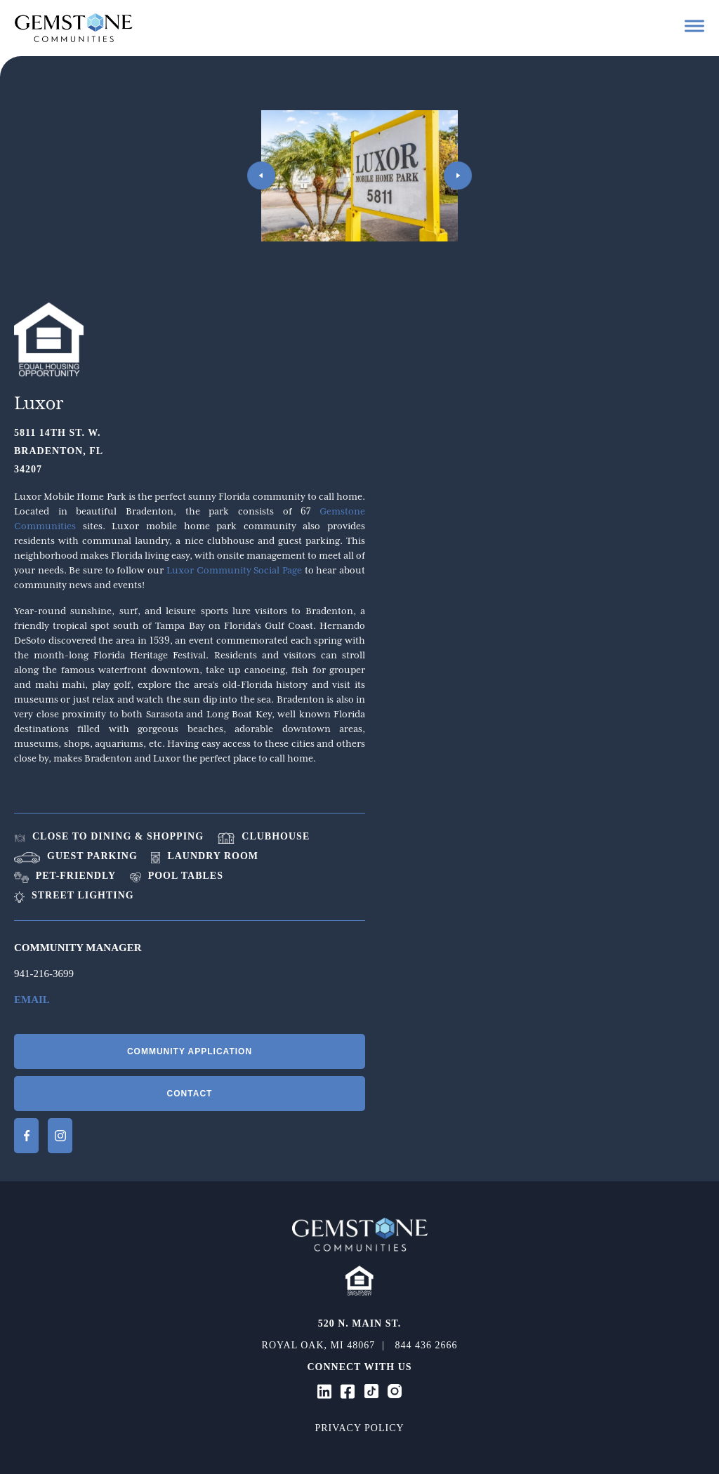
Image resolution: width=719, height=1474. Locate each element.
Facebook (26, 1135)
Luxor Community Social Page (234, 570)
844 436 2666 (426, 1345)
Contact (190, 1093)
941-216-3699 (44, 973)
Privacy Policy (359, 1428)
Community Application (189, 1051)
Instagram (60, 1135)
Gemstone (73, 27)
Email (32, 999)
